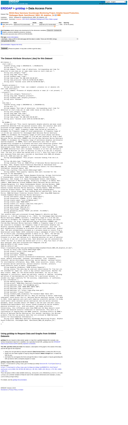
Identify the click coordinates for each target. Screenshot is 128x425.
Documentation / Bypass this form (11, 44)
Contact (20, 389)
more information (13, 37)
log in (102, 2)
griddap (20, 8)
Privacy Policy (13, 389)
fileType (51, 363)
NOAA (112, 3)
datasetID (43, 363)
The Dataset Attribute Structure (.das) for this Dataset (26, 58)
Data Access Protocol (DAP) (9, 343)
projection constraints (29, 343)
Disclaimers (4, 389)
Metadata (33, 19)
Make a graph (53, 19)
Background (40, 19)
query (58, 363)
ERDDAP (6, 8)
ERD (124, 3)
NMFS (116, 3)
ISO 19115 (26, 19)
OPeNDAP (57, 342)
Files (46, 19)
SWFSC (120, 3)
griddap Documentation (20, 380)
